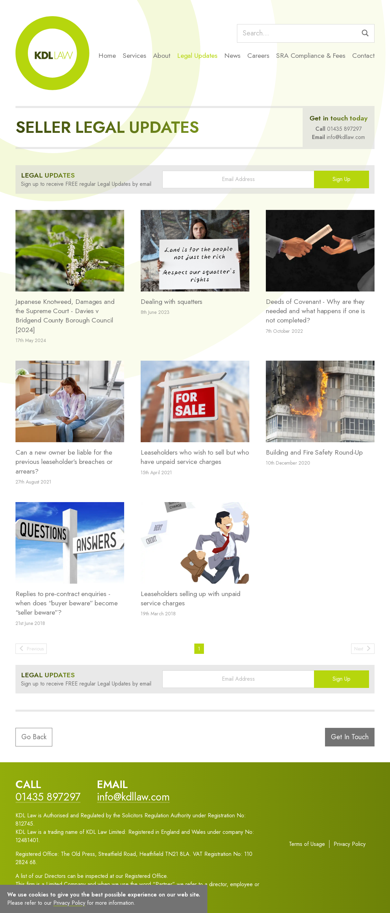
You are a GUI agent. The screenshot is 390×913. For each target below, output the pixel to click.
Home (107, 55)
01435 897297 (344, 129)
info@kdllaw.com (346, 137)
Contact (363, 55)
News (232, 55)
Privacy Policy (350, 844)
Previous (31, 648)
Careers (258, 55)
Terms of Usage (307, 844)
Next (362, 648)
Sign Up (341, 179)
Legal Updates (197, 55)
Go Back (33, 737)
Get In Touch (350, 737)
